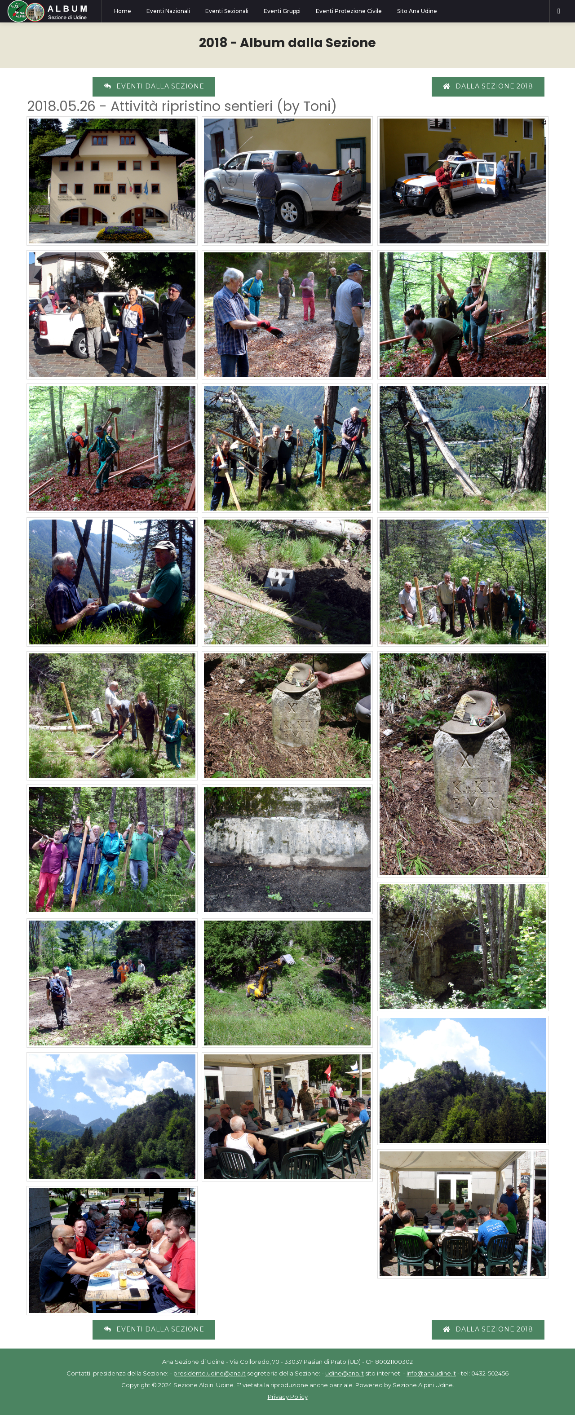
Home (122, 11)
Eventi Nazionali (168, 11)
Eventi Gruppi (282, 11)
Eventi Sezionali (226, 11)
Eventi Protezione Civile (349, 11)
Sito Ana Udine (417, 11)
